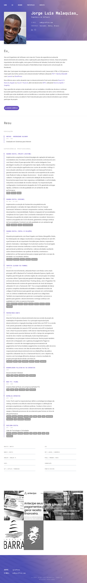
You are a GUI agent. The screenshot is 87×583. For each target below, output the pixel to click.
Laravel (9, 76)
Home (5, 5)
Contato (42, 5)
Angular (12, 83)
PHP (53, 74)
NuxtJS (25, 83)
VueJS (19, 83)
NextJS (6, 83)
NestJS (56, 83)
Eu (12, 5)
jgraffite (16, 570)
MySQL (58, 74)
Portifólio (30, 5)
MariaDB (64, 74)
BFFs (44, 83)
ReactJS (61, 80)
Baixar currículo (11, 108)
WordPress (18, 76)
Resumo (20, 5)
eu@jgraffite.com (46, 22)
